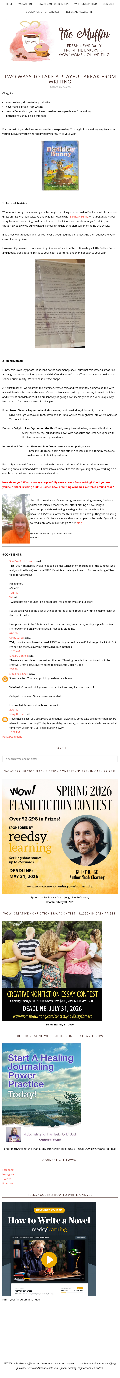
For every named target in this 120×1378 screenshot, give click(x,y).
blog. (79, 523)
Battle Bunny (42, 533)
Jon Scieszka (59, 533)
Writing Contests (86, 4)
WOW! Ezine (25, 4)
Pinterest (7, 1183)
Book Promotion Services (42, 11)
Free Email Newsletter (79, 11)
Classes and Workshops (53, 4)
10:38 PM (14, 732)
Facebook (8, 1170)
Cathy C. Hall (16, 637)
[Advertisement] (60, 1331)
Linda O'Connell (18, 655)
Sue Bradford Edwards (22, 561)
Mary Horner (17, 714)
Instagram (8, 1174)
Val (11, 597)
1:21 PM (14, 592)
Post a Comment (12, 736)
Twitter (6, 1179)
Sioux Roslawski (18, 673)
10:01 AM (14, 651)
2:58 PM (14, 669)
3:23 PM (14, 710)
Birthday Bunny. (79, 216)
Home (9, 4)
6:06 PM (14, 633)
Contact (108, 4)
